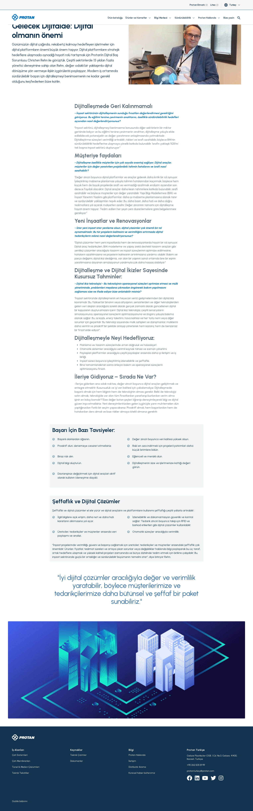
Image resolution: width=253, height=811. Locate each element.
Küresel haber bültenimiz (142, 773)
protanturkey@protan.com (200, 771)
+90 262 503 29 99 (196, 765)
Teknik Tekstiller (20, 773)
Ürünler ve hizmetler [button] (138, 18)
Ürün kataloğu (115, 17)
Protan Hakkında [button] (209, 18)
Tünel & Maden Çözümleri (25, 767)
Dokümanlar (76, 761)
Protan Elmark (199, 4)
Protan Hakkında (137, 755)
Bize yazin (228, 17)
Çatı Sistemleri (20, 755)
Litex (214, 4)
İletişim (132, 761)
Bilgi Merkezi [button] (163, 18)
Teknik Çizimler (78, 755)
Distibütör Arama (137, 767)
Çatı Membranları (21, 761)
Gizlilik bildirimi (19, 801)
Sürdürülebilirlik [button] (185, 18)
